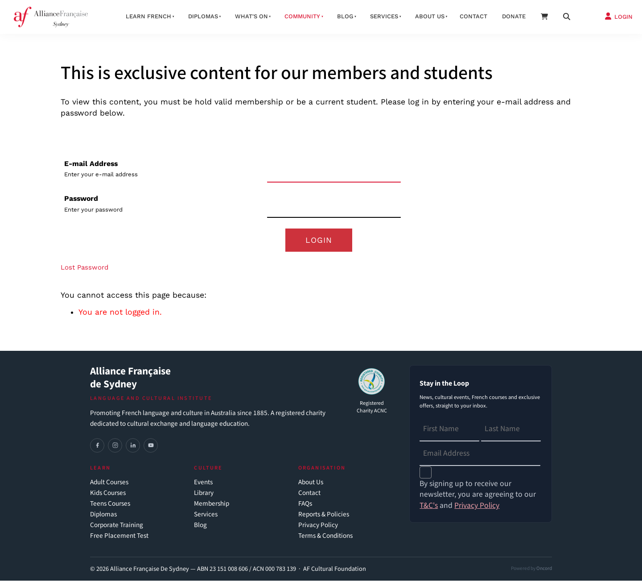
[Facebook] (97, 447)
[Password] (334, 205)
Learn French (148, 16)
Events (203, 483)
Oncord (544, 569)
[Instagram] (115, 447)
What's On (251, 16)
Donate (514, 16)
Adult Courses (109, 483)
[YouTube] (151, 447)
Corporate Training (116, 526)
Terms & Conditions (325, 537)
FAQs (305, 505)
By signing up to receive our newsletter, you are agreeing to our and (478, 496)
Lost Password (84, 269)
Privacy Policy (318, 526)
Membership (211, 505)
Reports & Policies (323, 515)
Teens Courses (110, 505)
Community (302, 16)
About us (429, 16)
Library (204, 494)
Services (384, 16)
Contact (473, 16)
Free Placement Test (119, 537)
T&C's (429, 507)
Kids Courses (108, 494)
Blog (345, 16)
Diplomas (203, 16)
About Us (310, 483)
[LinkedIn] (133, 447)
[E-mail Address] (334, 170)
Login (318, 240)
